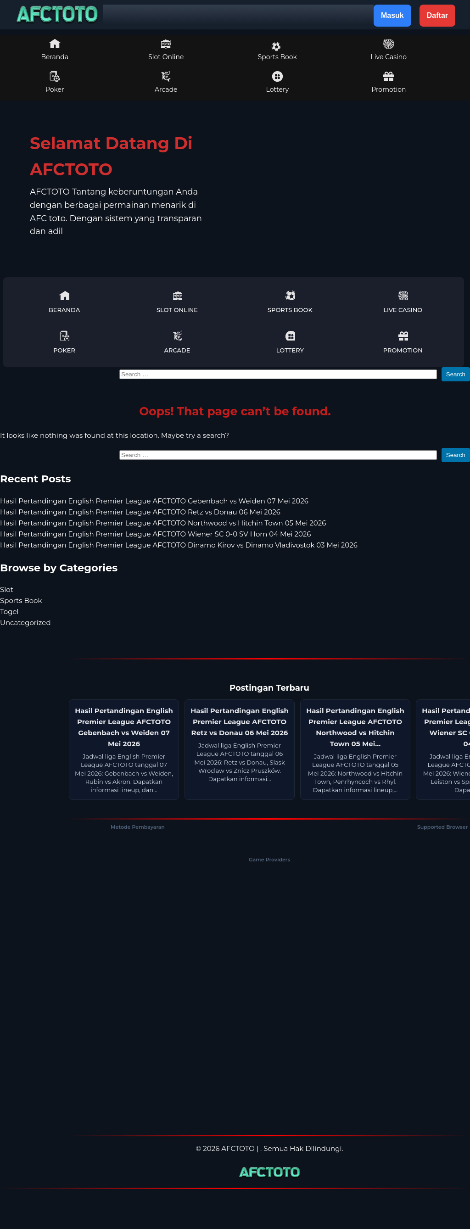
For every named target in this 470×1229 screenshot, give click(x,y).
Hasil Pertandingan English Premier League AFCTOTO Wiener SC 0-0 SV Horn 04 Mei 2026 (155, 534)
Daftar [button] (437, 15)
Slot (6, 589)
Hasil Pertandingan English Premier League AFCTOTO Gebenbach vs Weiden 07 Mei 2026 (154, 501)
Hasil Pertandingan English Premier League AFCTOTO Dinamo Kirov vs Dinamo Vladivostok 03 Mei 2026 (179, 545)
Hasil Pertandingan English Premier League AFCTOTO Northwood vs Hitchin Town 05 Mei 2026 (163, 523)
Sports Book (277, 51)
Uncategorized (25, 622)
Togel (9, 611)
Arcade (166, 82)
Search (455, 374)
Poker (54, 82)
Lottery (277, 82)
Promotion (388, 82)
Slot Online (166, 49)
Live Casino (389, 49)
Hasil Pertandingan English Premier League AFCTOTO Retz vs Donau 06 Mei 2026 (140, 512)
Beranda (55, 49)
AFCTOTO (237, 1148)
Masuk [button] (392, 15)
